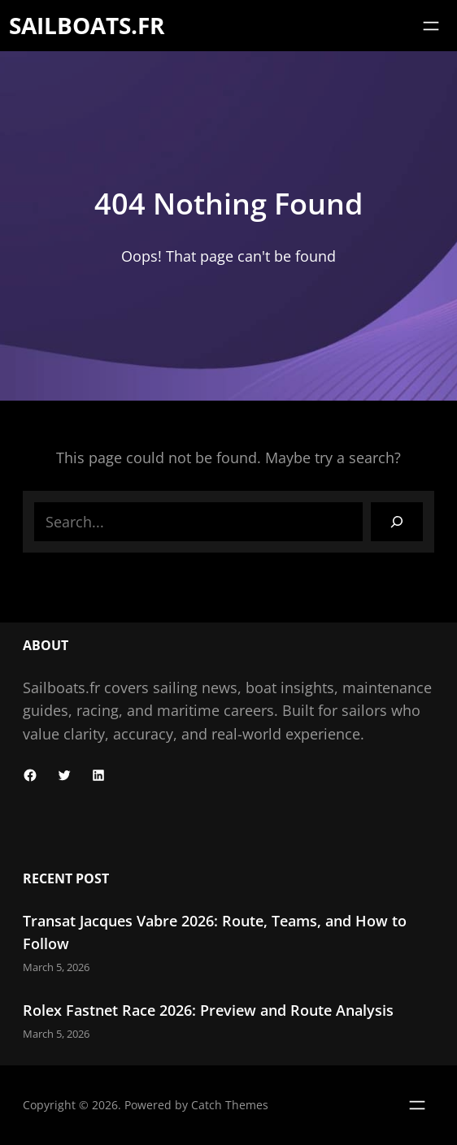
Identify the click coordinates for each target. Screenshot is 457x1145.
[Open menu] (431, 26)
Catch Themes (229, 1104)
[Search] (397, 521)
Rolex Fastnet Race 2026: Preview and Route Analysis (208, 1010)
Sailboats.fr (86, 25)
